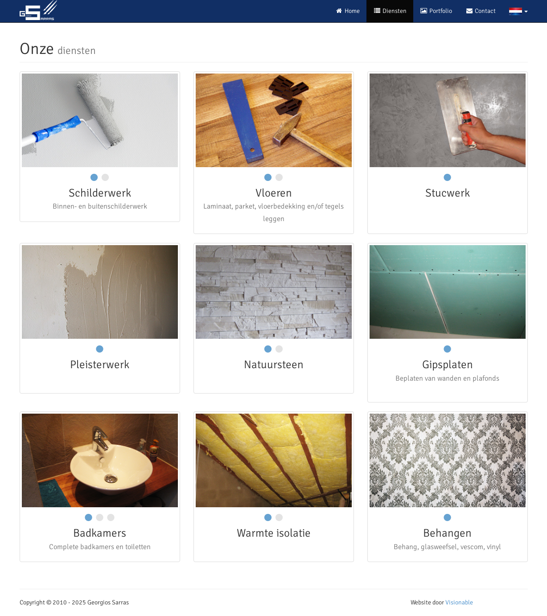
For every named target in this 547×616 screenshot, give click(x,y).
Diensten (390, 11)
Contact (480, 11)
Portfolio (436, 11)
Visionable (459, 602)
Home (347, 11)
